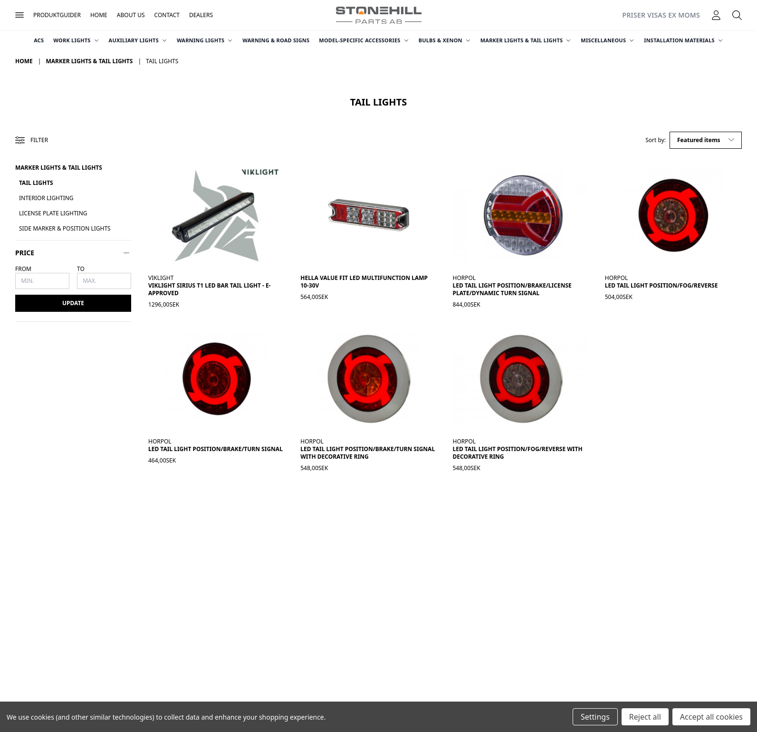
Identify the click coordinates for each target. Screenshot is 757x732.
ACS (39, 40)
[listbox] (705, 140)
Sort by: (655, 140)
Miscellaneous (607, 40)
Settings (595, 717)
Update (73, 303)
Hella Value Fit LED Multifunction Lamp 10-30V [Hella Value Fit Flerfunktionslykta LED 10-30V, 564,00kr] (364, 281)
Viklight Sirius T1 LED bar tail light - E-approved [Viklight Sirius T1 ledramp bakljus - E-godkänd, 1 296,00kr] (209, 289)
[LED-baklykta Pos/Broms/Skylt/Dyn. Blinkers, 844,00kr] (521, 215)
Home (98, 15)
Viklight (160, 278)
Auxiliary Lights (138, 40)
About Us (131, 15)
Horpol (464, 278)
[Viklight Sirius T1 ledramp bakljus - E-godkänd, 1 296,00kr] (216, 215)
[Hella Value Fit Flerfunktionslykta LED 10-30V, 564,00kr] (368, 215)
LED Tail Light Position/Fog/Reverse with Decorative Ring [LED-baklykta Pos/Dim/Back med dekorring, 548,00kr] (518, 453)
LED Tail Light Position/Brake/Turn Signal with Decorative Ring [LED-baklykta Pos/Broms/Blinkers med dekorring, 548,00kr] (367, 453)
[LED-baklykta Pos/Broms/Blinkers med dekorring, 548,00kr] (368, 378)
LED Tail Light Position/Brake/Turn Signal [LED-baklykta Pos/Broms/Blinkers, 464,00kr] (215, 449)
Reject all (645, 717)
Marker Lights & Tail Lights (526, 40)
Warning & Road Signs (275, 40)
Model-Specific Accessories (364, 40)
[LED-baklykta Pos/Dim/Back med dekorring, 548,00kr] (521, 378)
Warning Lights (205, 40)
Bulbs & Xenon (445, 40)
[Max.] (104, 281)
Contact (167, 15)
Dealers (201, 15)
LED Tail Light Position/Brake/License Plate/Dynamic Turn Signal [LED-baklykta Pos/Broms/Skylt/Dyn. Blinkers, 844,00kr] (512, 289)
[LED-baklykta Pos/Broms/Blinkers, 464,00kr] (216, 378)
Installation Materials (683, 40)
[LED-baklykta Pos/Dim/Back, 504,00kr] (673, 215)
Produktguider (57, 15)
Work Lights (76, 40)
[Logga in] (716, 15)
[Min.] (42, 281)
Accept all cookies (711, 717)
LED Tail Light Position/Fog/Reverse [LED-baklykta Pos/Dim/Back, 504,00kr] (661, 285)
